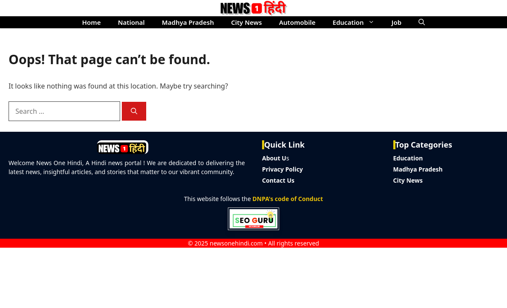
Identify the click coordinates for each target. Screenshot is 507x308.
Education (358, 22)
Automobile (297, 22)
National (131, 22)
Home (91, 22)
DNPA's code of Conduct (288, 199)
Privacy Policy (282, 169)
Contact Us (278, 180)
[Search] (134, 111)
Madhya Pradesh (188, 22)
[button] (421, 22)
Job (396, 22)
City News (246, 22)
